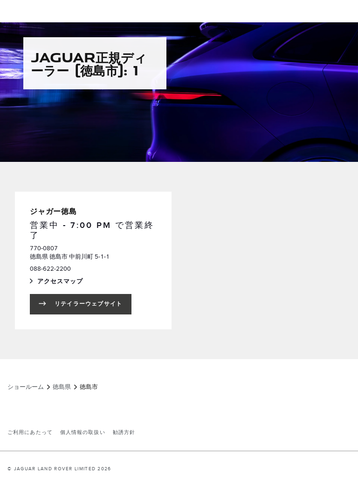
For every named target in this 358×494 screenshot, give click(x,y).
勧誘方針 (124, 432)
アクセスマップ (69, 282)
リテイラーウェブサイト (88, 303)
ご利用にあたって (30, 432)
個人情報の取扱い (82, 432)
